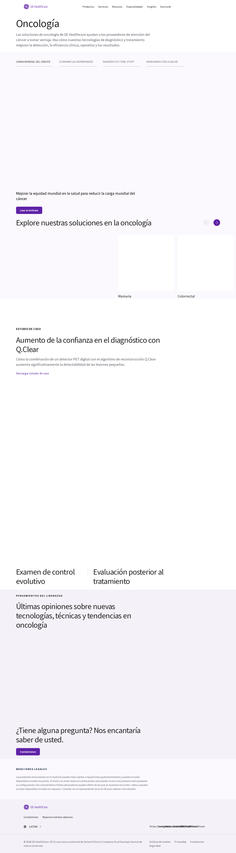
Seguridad (154, 845)
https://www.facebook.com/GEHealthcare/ (152, 826)
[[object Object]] (146, 263)
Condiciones (197, 841)
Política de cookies (160, 841)
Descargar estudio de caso (32, 373)
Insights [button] (151, 6)
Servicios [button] (103, 6)
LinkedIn (175, 826)
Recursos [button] (117, 6)
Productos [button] (88, 6)
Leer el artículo (29, 210)
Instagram (159, 826)
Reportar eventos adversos (57, 817)
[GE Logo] (36, 6)
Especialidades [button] (134, 6)
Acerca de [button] (165, 6)
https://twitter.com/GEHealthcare (167, 826)
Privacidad (180, 841)
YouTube (183, 826)
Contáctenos (28, 751)
